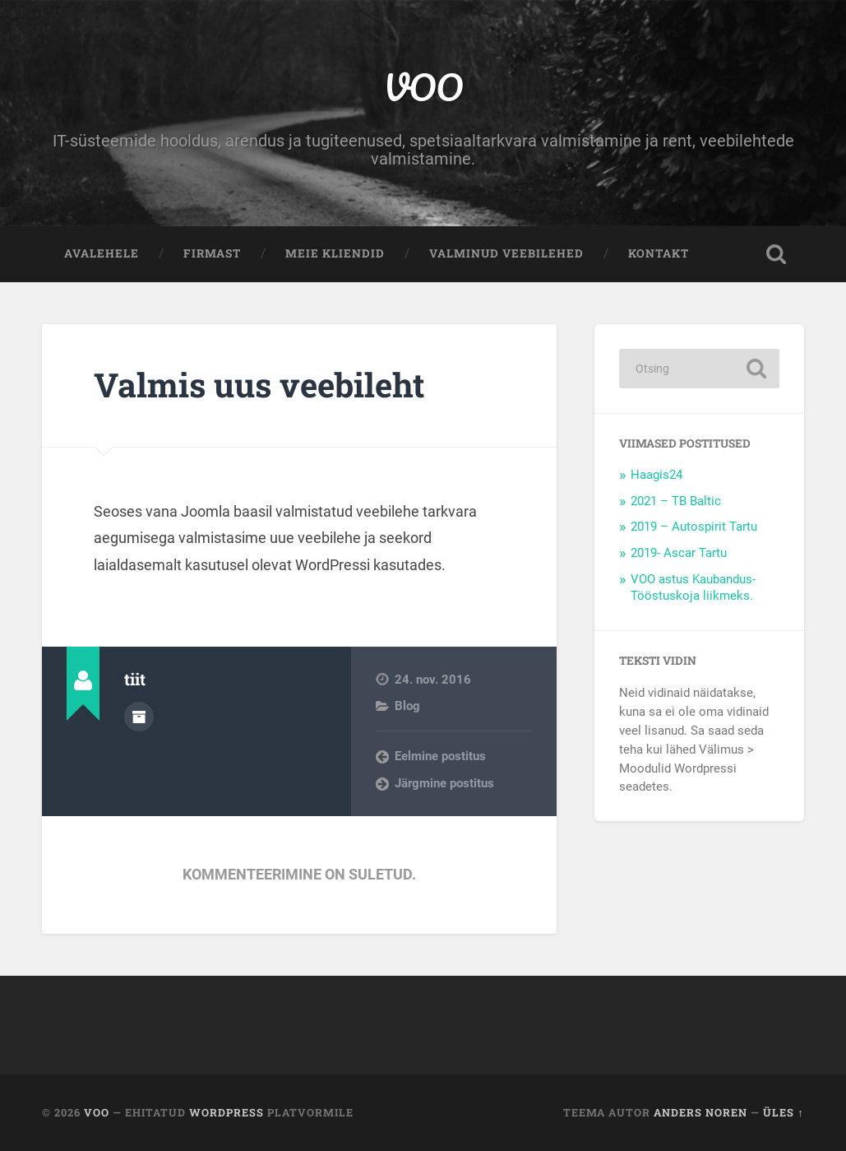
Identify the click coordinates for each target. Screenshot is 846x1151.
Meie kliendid (335, 253)
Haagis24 (656, 474)
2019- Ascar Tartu (679, 552)
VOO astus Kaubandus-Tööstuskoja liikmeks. (693, 587)
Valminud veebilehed (506, 253)
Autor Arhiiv (139, 716)
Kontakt (658, 253)
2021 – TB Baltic (676, 501)
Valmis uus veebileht (259, 384)
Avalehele (101, 253)
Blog (407, 705)
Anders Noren (700, 1112)
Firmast (212, 253)
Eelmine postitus (440, 756)
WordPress (226, 1112)
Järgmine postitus (444, 783)
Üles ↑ (783, 1112)
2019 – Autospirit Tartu (694, 526)
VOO (423, 87)
